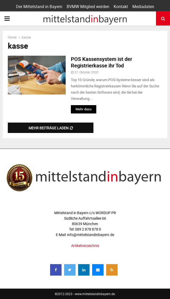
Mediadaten (143, 6)
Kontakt (121, 6)
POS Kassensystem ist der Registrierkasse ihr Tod (101, 62)
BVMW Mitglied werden (88, 6)
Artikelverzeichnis (85, 245)
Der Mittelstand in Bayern (39, 6)
